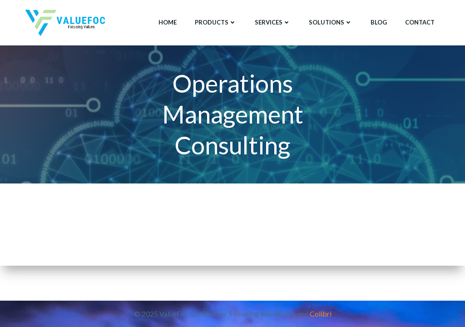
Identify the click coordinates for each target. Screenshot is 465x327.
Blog (379, 22)
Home (167, 22)
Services (273, 22)
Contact (420, 22)
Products (216, 22)
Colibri (320, 313)
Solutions (330, 22)
